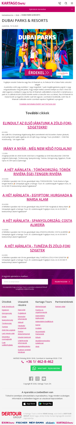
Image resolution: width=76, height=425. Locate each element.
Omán (4, 317)
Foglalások (22, 313)
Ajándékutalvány (24, 346)
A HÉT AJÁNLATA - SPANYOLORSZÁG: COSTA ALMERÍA (37, 222)
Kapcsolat (21, 310)
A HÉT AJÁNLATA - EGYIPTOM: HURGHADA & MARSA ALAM (37, 197)
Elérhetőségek (40, 306)
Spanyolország (7, 320)
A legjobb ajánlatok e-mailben (15, 276)
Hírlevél (20, 322)
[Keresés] (65, 3)
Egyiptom (5, 310)
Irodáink (38, 328)
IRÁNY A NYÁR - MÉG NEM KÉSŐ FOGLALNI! (37, 148)
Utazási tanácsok (24, 337)
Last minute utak (8, 333)
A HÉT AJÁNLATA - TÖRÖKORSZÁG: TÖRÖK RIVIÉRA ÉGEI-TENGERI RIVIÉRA (37, 171)
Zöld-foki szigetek (8, 330)
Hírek (37, 346)
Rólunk (38, 337)
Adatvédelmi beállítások (44, 321)
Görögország (7, 313)
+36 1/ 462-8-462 (39, 361)
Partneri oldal (60, 306)
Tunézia (5, 327)
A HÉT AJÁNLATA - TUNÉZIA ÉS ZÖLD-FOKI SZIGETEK (37, 248)
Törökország (7, 323)
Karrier (37, 325)
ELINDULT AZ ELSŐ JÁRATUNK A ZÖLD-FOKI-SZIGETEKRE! (37, 125)
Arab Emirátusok (8, 306)
